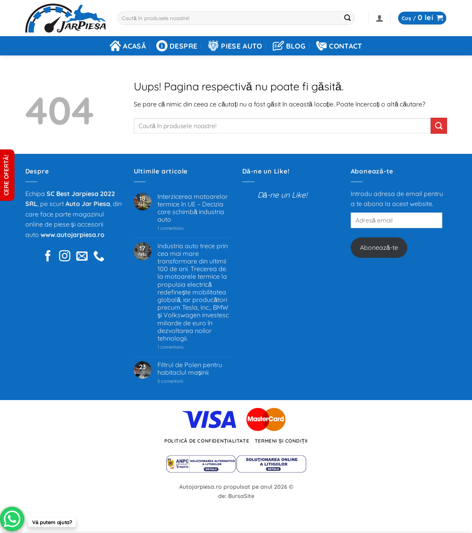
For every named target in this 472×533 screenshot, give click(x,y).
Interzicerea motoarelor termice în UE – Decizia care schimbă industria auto (192, 208)
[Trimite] (347, 18)
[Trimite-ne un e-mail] (82, 257)
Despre (176, 45)
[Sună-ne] (98, 257)
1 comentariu (182, 228)
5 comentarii (180, 381)
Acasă (128, 45)
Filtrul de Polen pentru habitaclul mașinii (189, 368)
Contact (339, 45)
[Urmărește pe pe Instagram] (64, 257)
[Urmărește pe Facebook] (47, 257)
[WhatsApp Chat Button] (12, 519)
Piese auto (235, 45)
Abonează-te (379, 247)
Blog (289, 45)
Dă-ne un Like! (266, 171)
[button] (380, 18)
